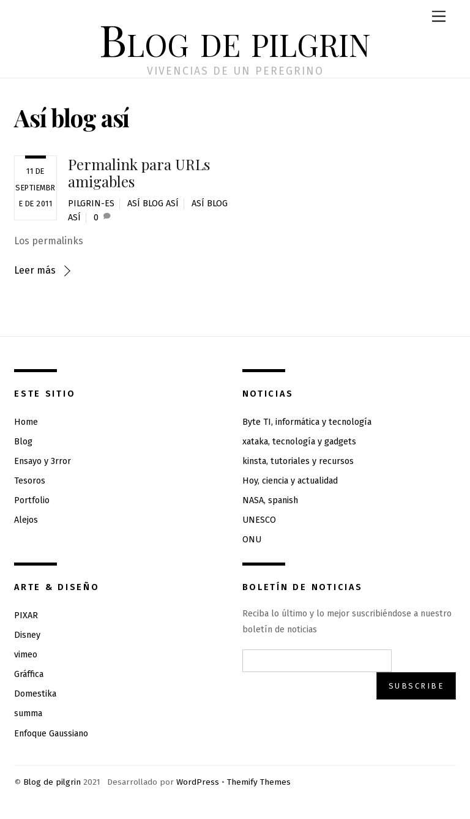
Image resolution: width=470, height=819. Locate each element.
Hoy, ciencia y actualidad (290, 481)
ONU (251, 539)
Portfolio (32, 500)
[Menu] (439, 17)
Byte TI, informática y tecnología (306, 422)
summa (28, 713)
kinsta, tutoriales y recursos (298, 461)
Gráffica (28, 674)
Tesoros (29, 481)
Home (26, 422)
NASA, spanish (270, 500)
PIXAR (26, 615)
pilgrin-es (91, 203)
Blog (23, 441)
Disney (27, 635)
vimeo (25, 654)
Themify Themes (259, 782)
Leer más (35, 270)
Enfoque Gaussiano (51, 733)
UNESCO (259, 520)
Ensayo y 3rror (42, 461)
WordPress (197, 782)
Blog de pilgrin (52, 782)
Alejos (26, 520)
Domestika (35, 694)
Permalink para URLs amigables (139, 173)
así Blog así (153, 203)
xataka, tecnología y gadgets (299, 441)
